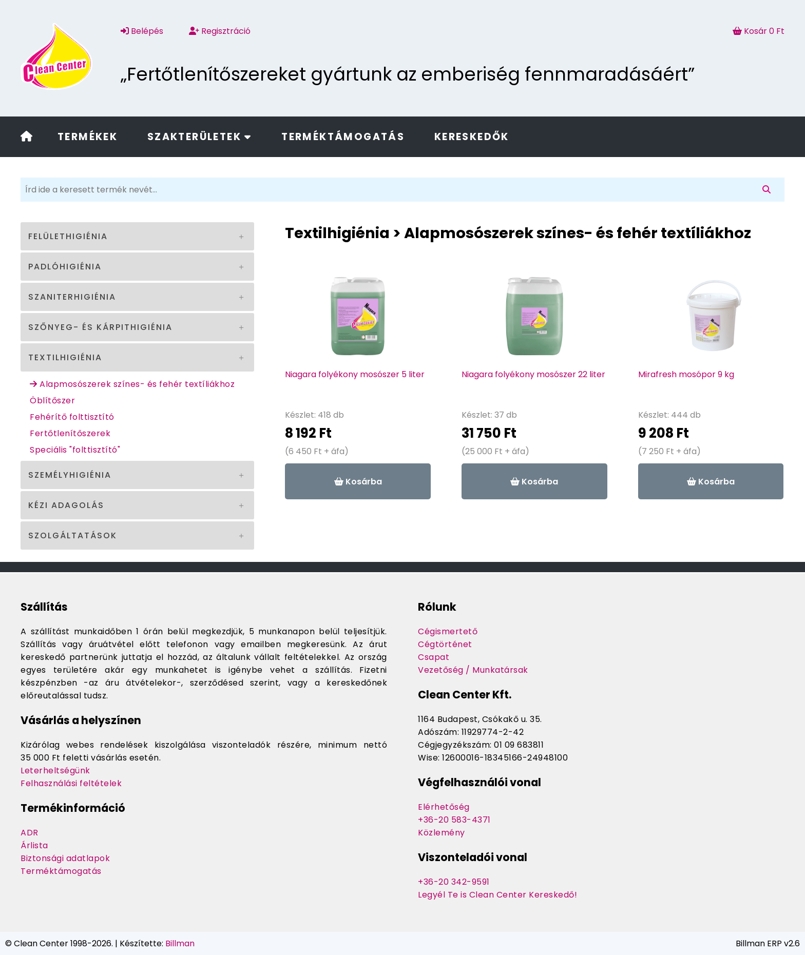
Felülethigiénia (68, 236)
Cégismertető (447, 631)
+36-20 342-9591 (454, 882)
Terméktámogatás (343, 137)
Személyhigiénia (69, 475)
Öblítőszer (52, 400)
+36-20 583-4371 (454, 820)
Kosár (758, 31)
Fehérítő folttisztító (72, 417)
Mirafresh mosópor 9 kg (686, 374)
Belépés (142, 31)
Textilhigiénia (65, 357)
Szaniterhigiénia (72, 297)
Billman (180, 943)
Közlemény (441, 833)
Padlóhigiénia (65, 266)
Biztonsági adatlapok (65, 858)
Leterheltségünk (55, 770)
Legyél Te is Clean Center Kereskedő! (497, 895)
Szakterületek (199, 137)
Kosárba (358, 482)
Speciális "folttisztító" (75, 450)
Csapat (433, 657)
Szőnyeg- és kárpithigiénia (100, 327)
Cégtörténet (445, 644)
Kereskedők (471, 137)
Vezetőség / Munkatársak (473, 670)
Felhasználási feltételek (71, 783)
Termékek (87, 137)
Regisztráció (220, 31)
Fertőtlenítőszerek (70, 433)
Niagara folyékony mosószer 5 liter (355, 374)
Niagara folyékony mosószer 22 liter (533, 374)
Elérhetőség (444, 807)
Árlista (34, 845)
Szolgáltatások (72, 535)
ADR (30, 833)
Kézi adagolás (66, 505)
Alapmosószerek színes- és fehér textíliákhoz (132, 384)
